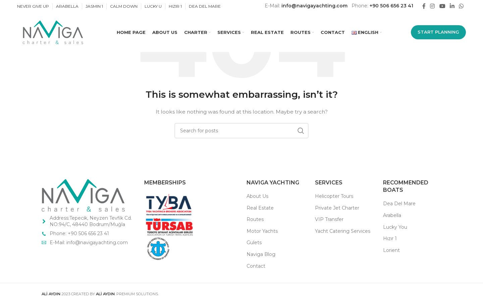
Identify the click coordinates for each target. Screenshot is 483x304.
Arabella (392, 215)
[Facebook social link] (424, 6)
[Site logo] (52, 33)
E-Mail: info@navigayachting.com (89, 243)
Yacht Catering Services (342, 231)
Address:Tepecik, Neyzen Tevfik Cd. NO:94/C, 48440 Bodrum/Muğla (91, 221)
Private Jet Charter (337, 208)
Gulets (254, 243)
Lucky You (395, 227)
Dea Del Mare (399, 204)
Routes (255, 219)
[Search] (241, 130)
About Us (257, 196)
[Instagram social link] (432, 6)
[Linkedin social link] (452, 6)
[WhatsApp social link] (461, 6)
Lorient (391, 250)
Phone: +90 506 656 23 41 (79, 233)
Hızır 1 (390, 238)
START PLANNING (438, 32)
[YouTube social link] (442, 6)
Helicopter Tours (334, 196)
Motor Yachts (262, 231)
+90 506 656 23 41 (391, 6)
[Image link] (83, 195)
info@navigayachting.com (314, 6)
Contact (256, 266)
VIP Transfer (329, 219)
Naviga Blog (261, 254)
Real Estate (260, 208)
